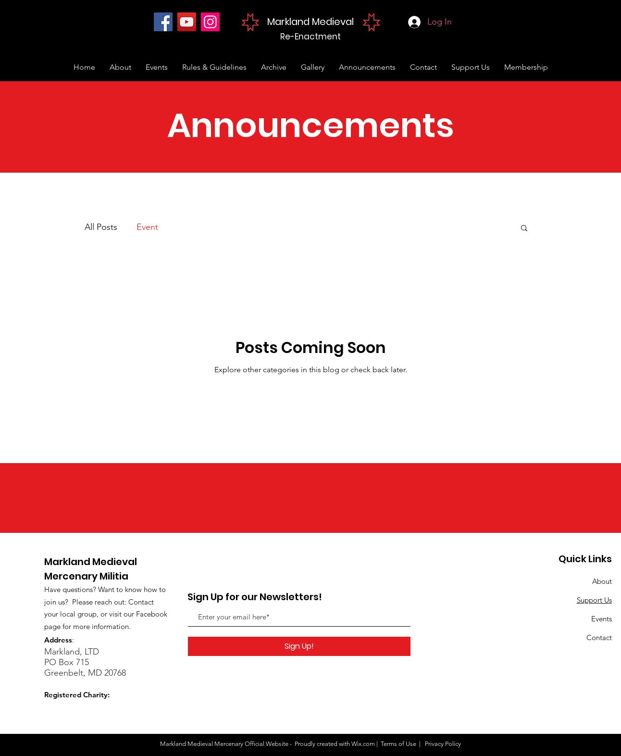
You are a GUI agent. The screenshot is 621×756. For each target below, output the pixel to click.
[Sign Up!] (299, 646)
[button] (524, 229)
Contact (599, 637)
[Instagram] (210, 22)
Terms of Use (398, 743)
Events (601, 618)
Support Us (594, 600)
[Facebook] (163, 22)
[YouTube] (186, 22)
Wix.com (363, 743)
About (602, 581)
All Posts (101, 227)
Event (147, 227)
